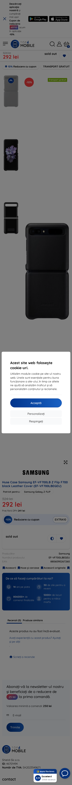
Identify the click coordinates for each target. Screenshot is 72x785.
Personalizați (36, 414)
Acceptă (36, 403)
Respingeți (36, 421)
